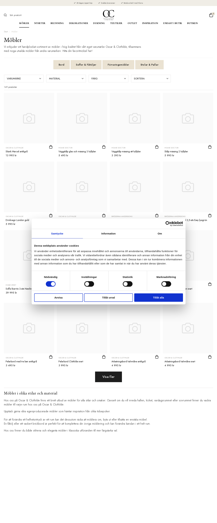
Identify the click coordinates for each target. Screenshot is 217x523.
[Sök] (6, 15)
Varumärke (24, 78)
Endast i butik (172, 23)
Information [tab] (108, 233)
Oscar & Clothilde (14, 147)
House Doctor (65, 147)
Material (66, 78)
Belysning (57, 23)
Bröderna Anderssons (121, 216)
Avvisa (58, 297)
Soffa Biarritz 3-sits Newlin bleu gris (23, 288)
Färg (109, 78)
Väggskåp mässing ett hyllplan (126, 151)
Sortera (151, 78)
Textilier (116, 23)
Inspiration (150, 23)
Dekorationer (78, 23)
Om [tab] (160, 233)
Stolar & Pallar (150, 64)
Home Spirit (11, 285)
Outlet (132, 23)
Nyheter (39, 23)
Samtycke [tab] (57, 233)
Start (6, 32)
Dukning (99, 23)
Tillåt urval (108, 297)
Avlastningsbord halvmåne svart (180, 361)
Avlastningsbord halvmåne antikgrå (128, 361)
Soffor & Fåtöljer (86, 64)
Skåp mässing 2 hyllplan (176, 151)
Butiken (192, 23)
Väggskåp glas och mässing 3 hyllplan (77, 151)
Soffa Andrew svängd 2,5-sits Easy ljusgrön (186, 220)
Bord (61, 64)
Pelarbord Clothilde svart (70, 361)
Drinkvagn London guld (17, 220)
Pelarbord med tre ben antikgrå (21, 361)
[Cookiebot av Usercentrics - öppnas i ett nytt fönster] (168, 223)
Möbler (24, 23)
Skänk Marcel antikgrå (17, 151)
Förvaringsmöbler (118, 64)
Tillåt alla (158, 297)
